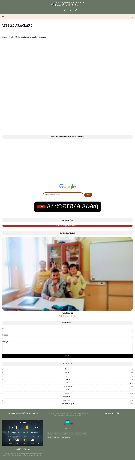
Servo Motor (98, 397)
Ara (88, 195)
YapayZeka (98, 400)
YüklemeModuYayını (96, 404)
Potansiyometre (97, 386)
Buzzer (99, 372)
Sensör (98, 393)
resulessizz (67, 313)
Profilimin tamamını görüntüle (67, 316)
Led (99, 383)
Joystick (99, 376)
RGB (99, 390)
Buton (99, 369)
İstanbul (67, 420)
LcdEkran (98, 379)
